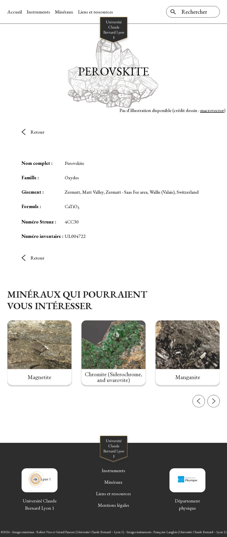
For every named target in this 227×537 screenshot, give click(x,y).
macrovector (212, 110)
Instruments (38, 12)
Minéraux (64, 12)
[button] (198, 419)
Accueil (14, 12)
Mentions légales (113, 505)
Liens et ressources (95, 12)
